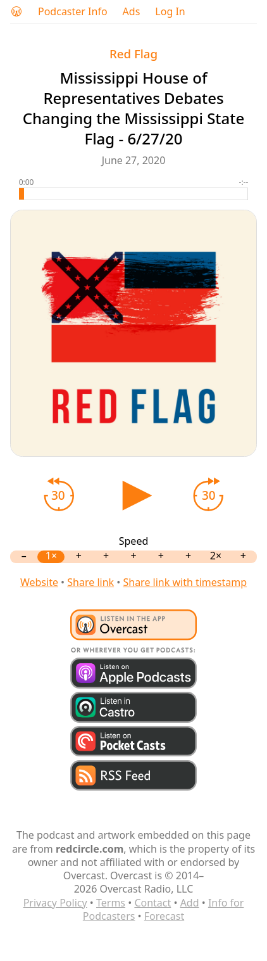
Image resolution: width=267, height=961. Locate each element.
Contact (152, 903)
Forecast (164, 916)
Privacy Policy (55, 903)
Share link (90, 582)
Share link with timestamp (185, 582)
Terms (110, 903)
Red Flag (133, 53)
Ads (131, 11)
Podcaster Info (73, 11)
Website (39, 582)
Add (189, 903)
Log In (170, 11)
